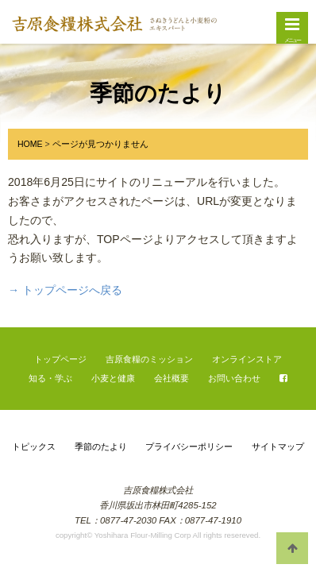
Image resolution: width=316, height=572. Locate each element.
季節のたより (101, 446)
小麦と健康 (113, 378)
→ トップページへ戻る (65, 290)
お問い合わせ (234, 378)
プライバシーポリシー (189, 446)
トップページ (60, 359)
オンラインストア (247, 359)
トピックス (34, 446)
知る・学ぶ (50, 378)
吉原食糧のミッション (149, 359)
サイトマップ (278, 446)
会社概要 (171, 378)
